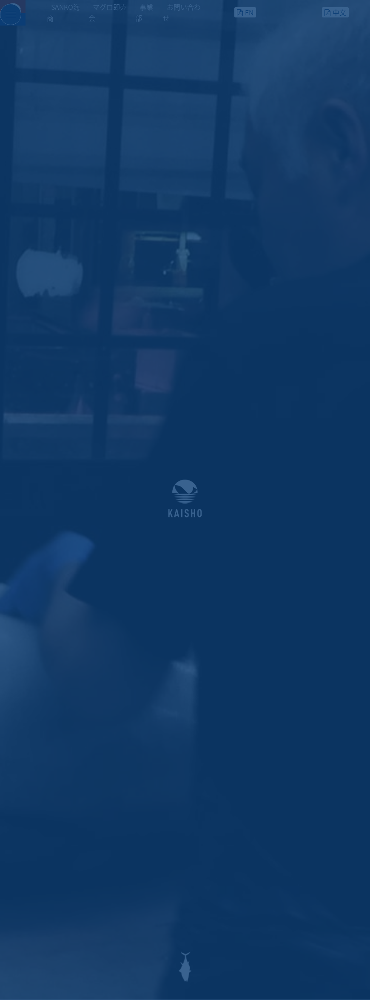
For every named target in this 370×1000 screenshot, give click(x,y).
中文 (339, 12)
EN (249, 12)
